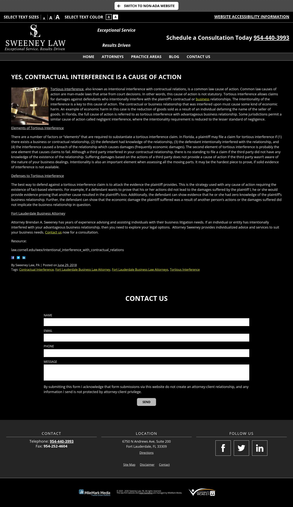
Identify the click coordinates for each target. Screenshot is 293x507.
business (202, 99)
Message (50, 362)
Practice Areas (146, 56)
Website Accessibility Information (251, 16)
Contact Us (198, 56)
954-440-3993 (271, 37)
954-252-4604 (55, 446)
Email (48, 331)
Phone (49, 346)
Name (48, 315)
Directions (146, 453)
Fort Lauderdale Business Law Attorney (82, 269)
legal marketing (146, 493)
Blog (174, 56)
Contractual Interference (36, 269)
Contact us (53, 232)
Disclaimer (147, 465)
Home (88, 56)
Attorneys (113, 56)
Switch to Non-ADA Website (149, 6)
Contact (164, 465)
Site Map (129, 465)
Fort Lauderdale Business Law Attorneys (140, 269)
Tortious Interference (185, 269)
